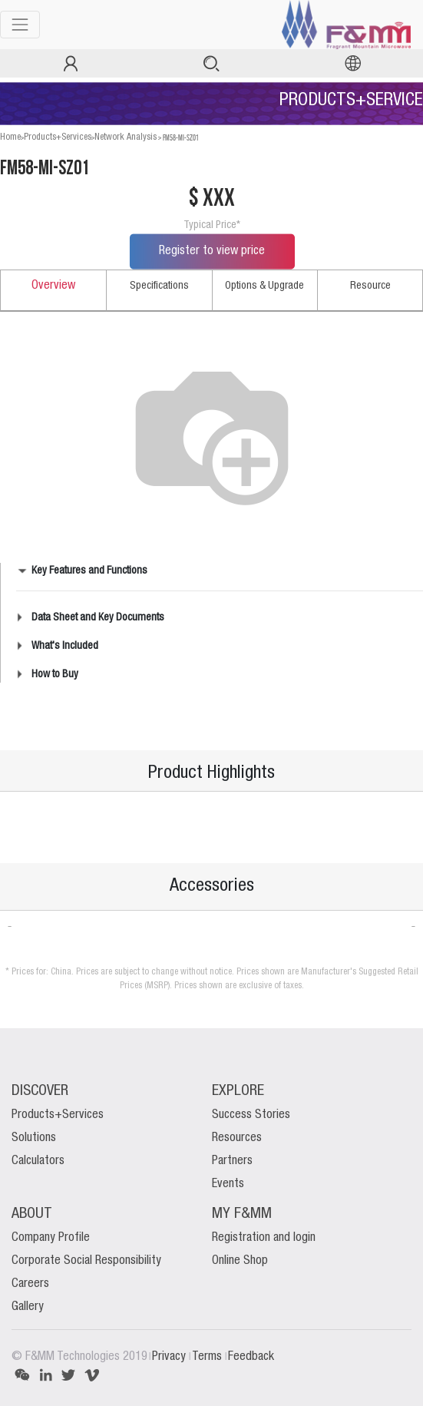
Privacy (170, 1356)
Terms (208, 1356)
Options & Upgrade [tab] (264, 285)
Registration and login (264, 1237)
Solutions (34, 1138)
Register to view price (212, 251)
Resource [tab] (370, 285)
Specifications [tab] (159, 285)
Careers (30, 1284)
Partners (232, 1161)
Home (10, 137)
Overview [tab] (53, 285)
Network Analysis (125, 137)
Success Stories (251, 1115)
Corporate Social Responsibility (86, 1260)
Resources (237, 1138)
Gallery (28, 1307)
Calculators (38, 1161)
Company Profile (51, 1237)
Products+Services (57, 137)
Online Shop (240, 1260)
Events (228, 1184)
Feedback (251, 1356)
